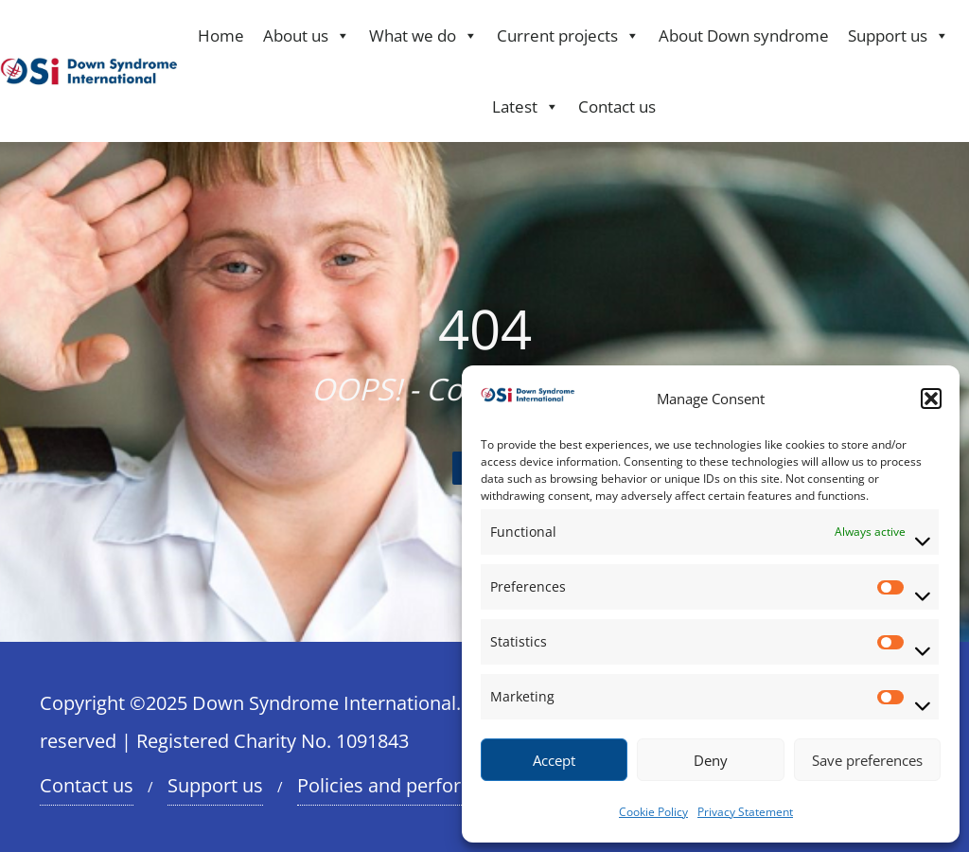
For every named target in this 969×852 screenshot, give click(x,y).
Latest (525, 106)
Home (221, 35)
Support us (898, 35)
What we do (423, 35)
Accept (554, 760)
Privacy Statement (745, 812)
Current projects (568, 35)
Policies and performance (408, 785)
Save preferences (867, 760)
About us (306, 35)
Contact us (617, 106)
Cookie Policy (653, 812)
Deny (711, 760)
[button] (931, 398)
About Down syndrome (744, 35)
